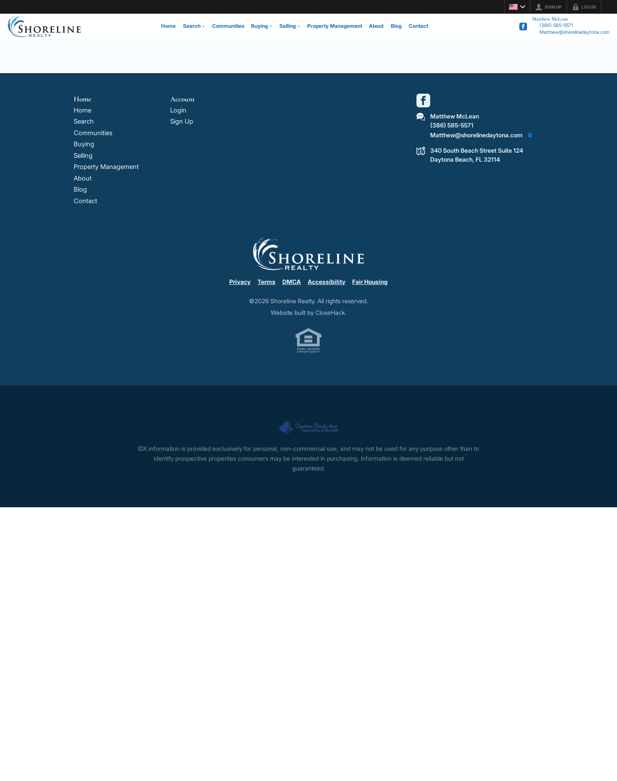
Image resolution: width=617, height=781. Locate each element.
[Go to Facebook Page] (523, 26)
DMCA (291, 281)
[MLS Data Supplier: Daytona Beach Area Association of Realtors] (308, 424)
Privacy (240, 281)
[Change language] (517, 7)
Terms (267, 281)
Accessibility (326, 281)
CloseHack (330, 312)
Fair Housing (370, 281)
